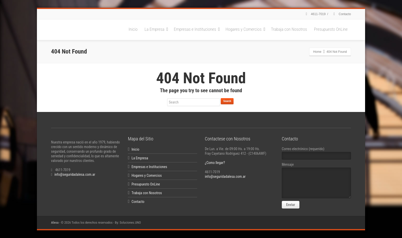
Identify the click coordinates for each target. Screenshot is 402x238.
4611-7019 (315, 14)
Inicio (133, 29)
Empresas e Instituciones (197, 29)
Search (227, 101)
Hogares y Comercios (245, 29)
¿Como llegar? (215, 163)
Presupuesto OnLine (331, 29)
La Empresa (156, 29)
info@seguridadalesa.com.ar (74, 174)
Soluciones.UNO (130, 222)
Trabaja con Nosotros (289, 29)
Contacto (341, 14)
